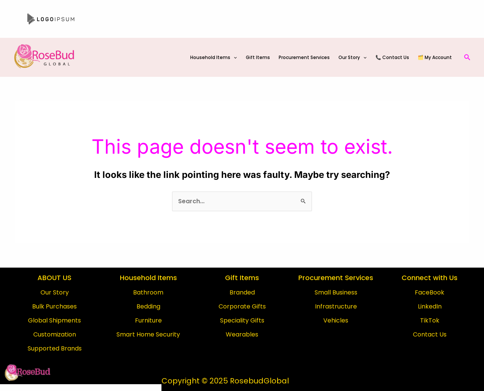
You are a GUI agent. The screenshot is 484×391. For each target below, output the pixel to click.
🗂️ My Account (436, 57)
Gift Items (263, 57)
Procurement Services (308, 57)
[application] (240, 57)
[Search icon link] (467, 57)
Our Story (356, 57)
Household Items (220, 57)
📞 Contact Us (394, 57)
